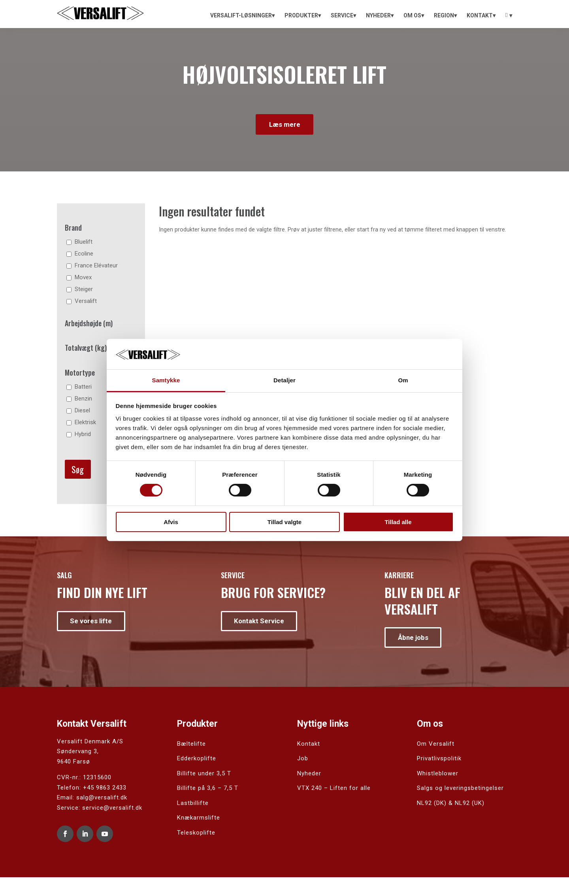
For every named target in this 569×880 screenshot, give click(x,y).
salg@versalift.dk (101, 800)
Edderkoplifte (196, 761)
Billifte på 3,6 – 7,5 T (207, 790)
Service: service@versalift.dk (99, 810)
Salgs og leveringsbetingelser (460, 790)
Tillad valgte (284, 522)
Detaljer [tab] (284, 380)
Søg (78, 470)
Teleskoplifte (196, 835)
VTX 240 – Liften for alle (334, 790)
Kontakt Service (261, 623)
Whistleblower (437, 776)
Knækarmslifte (198, 820)
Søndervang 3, (78, 754)
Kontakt (308, 746)
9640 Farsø (73, 764)
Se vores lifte (92, 623)
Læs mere (284, 125)
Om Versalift (435, 746)
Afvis (171, 522)
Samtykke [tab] (166, 380)
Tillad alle (397, 522)
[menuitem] (242, 15)
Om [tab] (403, 380)
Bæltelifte (191, 746)
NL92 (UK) (469, 805)
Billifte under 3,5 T (204, 776)
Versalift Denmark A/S (90, 744)
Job (302, 761)
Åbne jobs (415, 639)
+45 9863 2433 (104, 790)
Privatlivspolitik (439, 761)
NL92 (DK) (432, 805)
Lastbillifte (193, 805)
